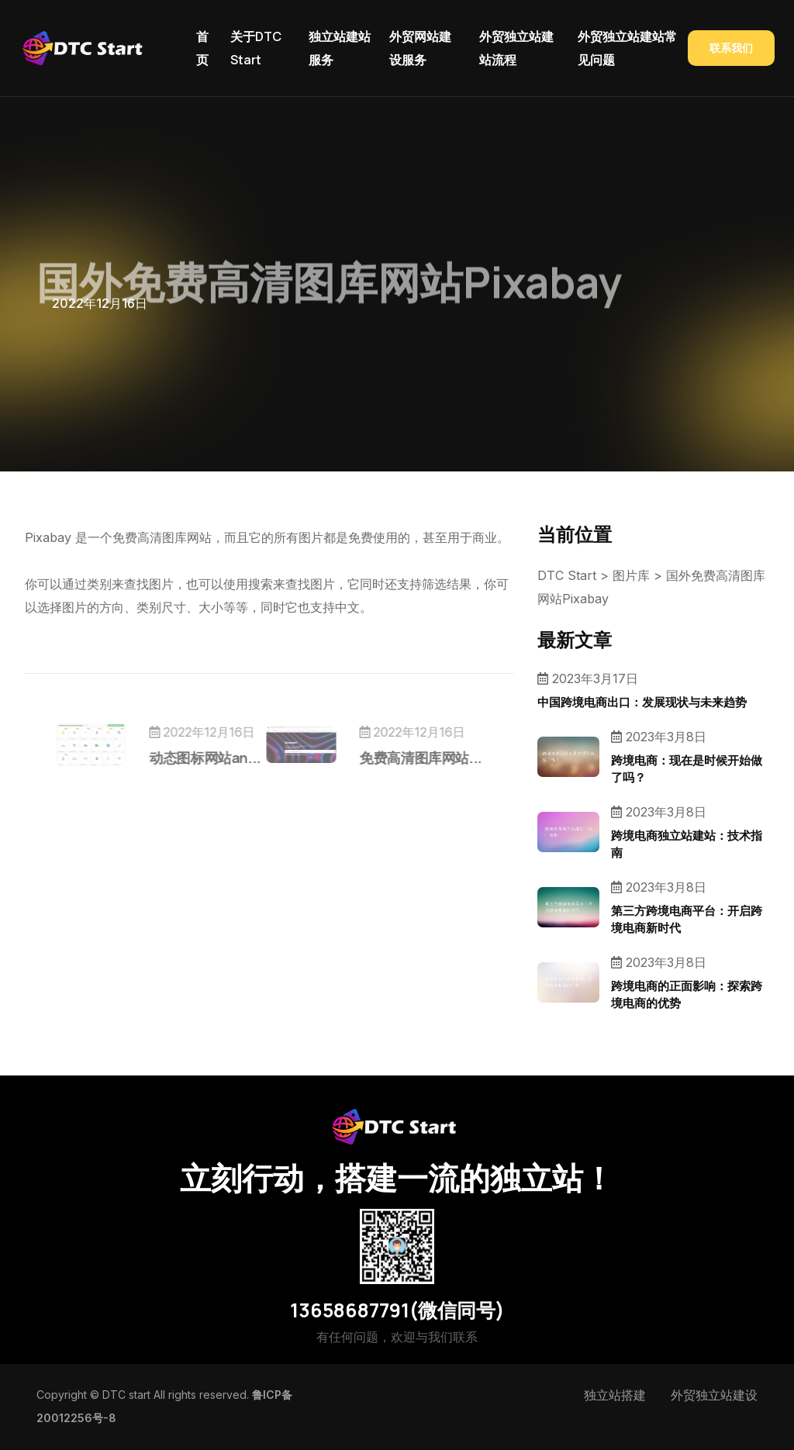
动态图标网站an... (234, 757)
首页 (202, 48)
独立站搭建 (615, 1395)
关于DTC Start (255, 48)
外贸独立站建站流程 (516, 48)
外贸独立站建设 (714, 1395)
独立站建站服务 (340, 48)
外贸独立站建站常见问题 (627, 48)
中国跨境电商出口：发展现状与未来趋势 (642, 702)
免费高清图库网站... (391, 757)
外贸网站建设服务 (420, 48)
